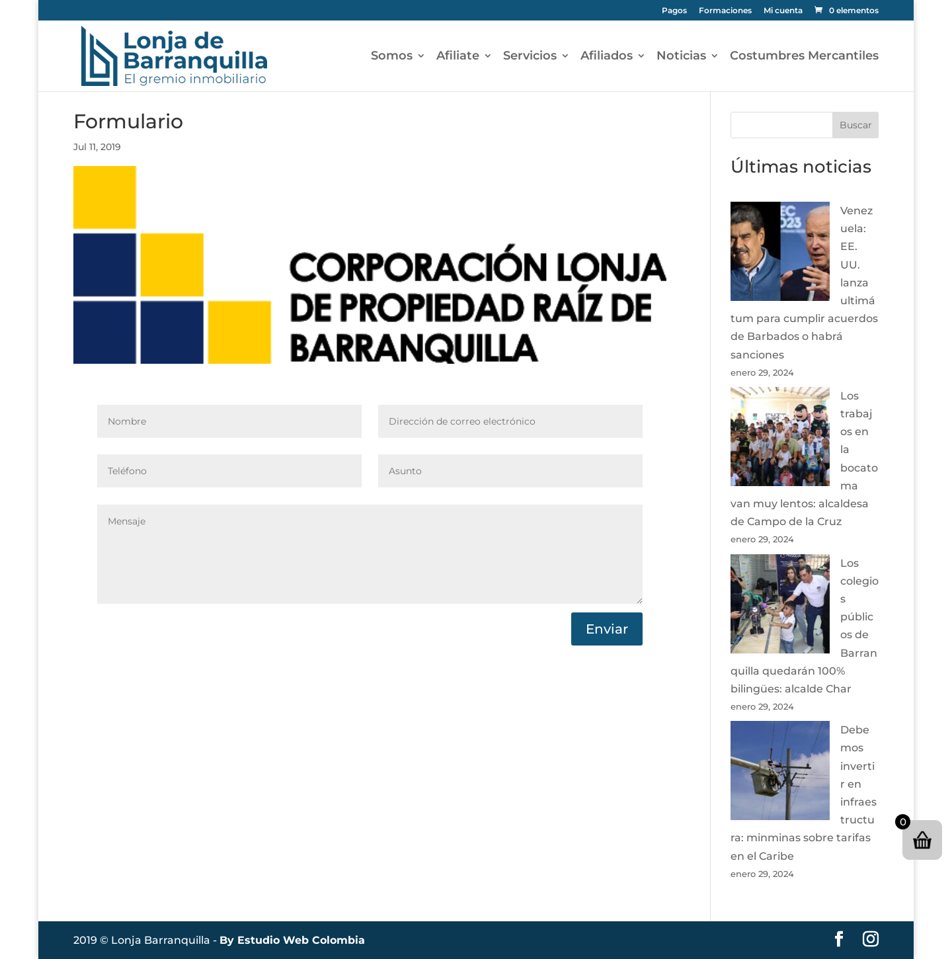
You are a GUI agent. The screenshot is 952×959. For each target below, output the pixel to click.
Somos (392, 57)
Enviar (607, 629)
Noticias (681, 57)
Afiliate (457, 57)
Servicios (530, 57)
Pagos (674, 11)
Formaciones (725, 11)
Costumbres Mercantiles (804, 57)
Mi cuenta (783, 11)
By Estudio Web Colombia (292, 940)
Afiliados (606, 57)
